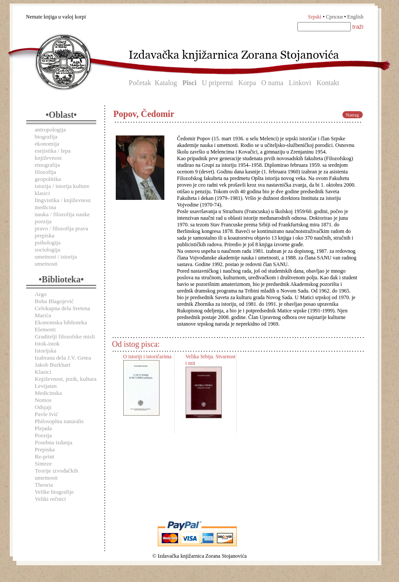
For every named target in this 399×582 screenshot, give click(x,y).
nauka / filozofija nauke (62, 214)
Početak (140, 82)
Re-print (44, 456)
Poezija (43, 435)
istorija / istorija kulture (62, 186)
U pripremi (217, 82)
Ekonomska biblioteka (61, 322)
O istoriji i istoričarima (147, 356)
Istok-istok (47, 343)
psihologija (48, 242)
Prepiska (45, 449)
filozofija (45, 172)
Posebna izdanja (53, 442)
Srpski (315, 17)
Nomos (43, 400)
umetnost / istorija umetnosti (56, 260)
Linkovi (300, 82)
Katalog (166, 82)
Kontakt (327, 82)
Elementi (45, 329)
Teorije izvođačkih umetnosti (56, 474)
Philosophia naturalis (59, 421)
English (355, 17)
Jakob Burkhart (53, 364)
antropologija (50, 129)
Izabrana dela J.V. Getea (63, 357)
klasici (42, 193)
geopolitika (48, 179)
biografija (46, 136)
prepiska (45, 235)
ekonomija (47, 143)
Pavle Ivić (46, 414)
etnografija (47, 164)
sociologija (48, 249)
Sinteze (43, 463)
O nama (272, 82)
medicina (45, 207)
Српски (334, 17)
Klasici (43, 371)
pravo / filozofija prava (61, 228)
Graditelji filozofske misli (65, 336)
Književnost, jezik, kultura (66, 378)
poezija (43, 221)
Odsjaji (43, 407)
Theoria (44, 484)
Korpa (247, 82)
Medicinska (48, 393)
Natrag (352, 114)
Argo (41, 294)
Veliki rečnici (50, 499)
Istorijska (46, 350)
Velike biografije (54, 491)
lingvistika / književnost (63, 200)
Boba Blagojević (54, 301)
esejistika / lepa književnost (53, 154)
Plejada (43, 428)
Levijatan (46, 386)
